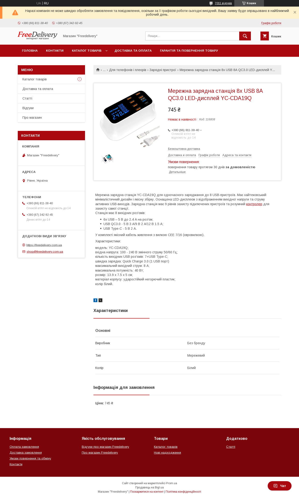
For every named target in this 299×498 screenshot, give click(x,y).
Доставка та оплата (133, 50)
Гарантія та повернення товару (189, 50)
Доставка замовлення (26, 452)
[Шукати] (245, 36)
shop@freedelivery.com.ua (45, 251)
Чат (279, 486)
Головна (30, 50)
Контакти (55, 50)
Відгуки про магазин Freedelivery (105, 446)
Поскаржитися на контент (147, 491)
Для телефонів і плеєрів (127, 70)
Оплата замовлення (24, 446)
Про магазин (32, 117)
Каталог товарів (86, 50)
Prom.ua (171, 483)
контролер (254, 204)
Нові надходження (167, 452)
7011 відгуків (223, 3)
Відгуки (28, 108)
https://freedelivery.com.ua (44, 245)
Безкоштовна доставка (184, 148)
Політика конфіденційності (183, 491)
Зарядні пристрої (163, 70)
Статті (27, 98)
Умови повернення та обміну (30, 458)
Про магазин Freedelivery (100, 452)
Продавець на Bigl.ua (149, 487)
